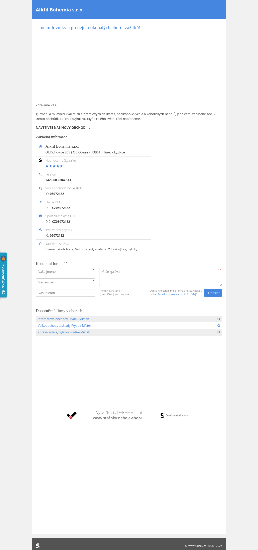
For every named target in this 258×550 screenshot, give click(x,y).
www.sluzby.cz (197, 546)
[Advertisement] (129, 67)
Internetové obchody (60, 249)
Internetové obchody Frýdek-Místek (64, 319)
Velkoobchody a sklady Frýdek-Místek (65, 326)
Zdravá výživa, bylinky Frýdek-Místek (65, 332)
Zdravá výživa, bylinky (125, 249)
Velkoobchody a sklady (92, 249)
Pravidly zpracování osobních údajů (177, 294)
